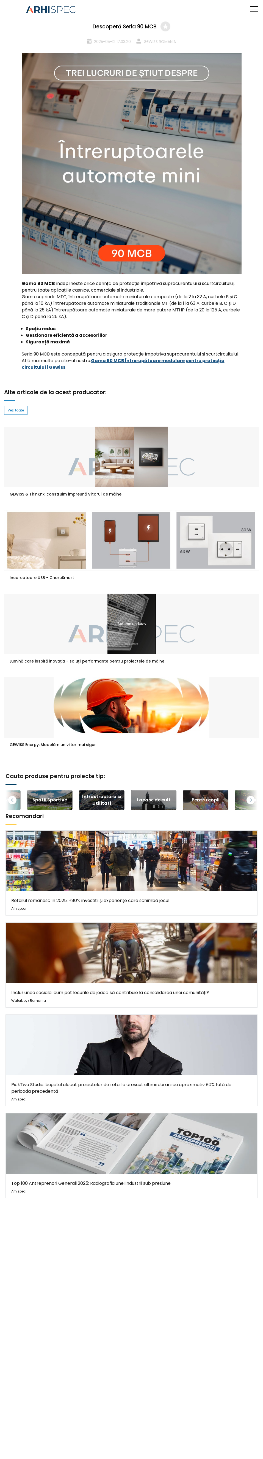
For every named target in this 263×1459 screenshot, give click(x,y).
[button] (19, 800)
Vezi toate (16, 410)
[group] (49, 800)
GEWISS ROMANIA (160, 41)
